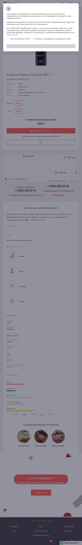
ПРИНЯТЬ (41, 46)
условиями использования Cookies (57, 39)
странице (14, 35)
